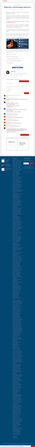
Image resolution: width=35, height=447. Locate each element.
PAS (13, 350)
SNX (19, 390)
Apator (17, 198)
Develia (14, 242)
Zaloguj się (21, 81)
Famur (20, 259)
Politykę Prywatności (29, 166)
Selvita (18, 383)
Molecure (14, 327)
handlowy (16, 283)
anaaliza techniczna (15, 194)
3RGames (14, 185)
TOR (16, 408)
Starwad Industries (19, 398)
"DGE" (19, 167)
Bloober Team (15, 214)
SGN (20, 384)
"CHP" (14, 167)
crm (19, 235)
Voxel (16, 420)
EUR (13, 258)
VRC (18, 420)
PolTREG (14, 366)
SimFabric (14, 387)
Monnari (20, 327)
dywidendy (18, 249)
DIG (16, 242)
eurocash (16, 258)
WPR (20, 428)
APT (13, 201)
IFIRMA (14, 290)
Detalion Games (17, 241)
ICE (18, 289)
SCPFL (16, 380)
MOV (13, 330)
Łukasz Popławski (7, 162)
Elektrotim (20, 252)
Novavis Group (19, 337)
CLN (15, 228)
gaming (20, 266)
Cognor (14, 231)
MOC (19, 326)
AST (13, 204)
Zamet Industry (15, 431)
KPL (17, 306)
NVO (20, 339)
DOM (18, 245)
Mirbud (16, 323)
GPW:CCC (14, 275)
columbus (17, 231)
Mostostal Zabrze (19, 329)
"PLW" (20, 177)
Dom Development (15, 246)
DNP (16, 245)
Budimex (18, 219)
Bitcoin (17, 212)
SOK (13, 391)
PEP (18, 354)
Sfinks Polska (14, 384)
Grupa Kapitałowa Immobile (16, 279)
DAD (20, 236)
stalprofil (14, 398)
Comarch (20, 232)
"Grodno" (17, 168)
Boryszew (14, 218)
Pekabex (19, 353)
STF (13, 400)
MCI (13, 317)
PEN (13, 354)
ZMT (13, 434)
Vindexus (14, 418)
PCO (13, 353)
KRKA (20, 306)
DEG (13, 241)
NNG (17, 336)
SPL (18, 391)
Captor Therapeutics (15, 222)
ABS (13, 187)
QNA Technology (15, 370)
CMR (16, 229)
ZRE (15, 434)
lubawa (19, 310)
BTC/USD (14, 219)
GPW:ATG (14, 273)
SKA (17, 387)
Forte (18, 262)
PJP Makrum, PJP (15, 357)
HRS (15, 289)
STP (15, 400)
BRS (19, 218)
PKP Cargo (16, 360)
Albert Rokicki (14, 9)
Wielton (20, 421)
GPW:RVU (14, 276)
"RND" (14, 178)
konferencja (14, 306)
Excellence (16, 259)
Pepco (21, 354)
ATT (20, 204)
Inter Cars (17, 293)
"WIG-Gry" (14, 181)
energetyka (14, 255)
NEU (15, 333)
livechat (14, 310)
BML (20, 214)
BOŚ (17, 218)
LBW (17, 309)
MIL (13, 323)
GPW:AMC (19, 272)
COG (18, 229)
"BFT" (19, 165)
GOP (13, 272)
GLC (21, 269)
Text (19, 407)
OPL (18, 344)
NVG (18, 339)
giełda (16, 269)
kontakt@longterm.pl (10, 62)
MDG (18, 317)
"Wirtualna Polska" (19, 181)
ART (15, 201)
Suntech (18, 401)
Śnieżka (14, 390)
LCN (20, 309)
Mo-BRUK (17, 326)
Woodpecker (14, 428)
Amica (16, 192)
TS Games (14, 411)
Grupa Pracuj (14, 282)
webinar (17, 421)
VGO (17, 415)
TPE (16, 410)
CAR (20, 222)
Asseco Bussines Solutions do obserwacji (7, 161)
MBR (19, 316)
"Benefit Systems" (15, 165)
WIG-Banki (14, 425)
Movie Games (17, 330)
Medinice (20, 319)
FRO (16, 263)
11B (19, 182)
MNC (13, 326)
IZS (13, 299)
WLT (17, 427)
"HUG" (20, 168)
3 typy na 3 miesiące (18, 184)
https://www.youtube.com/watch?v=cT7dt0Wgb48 (14, 111)
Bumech (14, 221)
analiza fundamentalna (16, 195)
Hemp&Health (15, 286)
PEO (15, 354)
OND (13, 343)
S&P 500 (20, 374)
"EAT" (13, 168)
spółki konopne (15, 393)
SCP (13, 380)
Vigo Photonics (15, 417)
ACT (15, 187)
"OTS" (17, 175)
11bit (13, 184)
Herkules (19, 286)
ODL (16, 340)
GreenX (18, 276)
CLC (13, 228)
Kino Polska (19, 303)
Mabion (19, 312)
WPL (18, 428)
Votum (20, 418)
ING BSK (14, 293)
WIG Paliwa (19, 424)
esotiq (17, 256)
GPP (16, 272)
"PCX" (17, 177)
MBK (16, 316)
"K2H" (14, 171)
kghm (13, 303)
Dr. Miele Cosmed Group (16, 248)
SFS (18, 384)
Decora (19, 239)
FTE (18, 263)
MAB (15, 312)
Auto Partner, (15, 205)
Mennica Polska (15, 320)
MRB (20, 330)
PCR (15, 353)
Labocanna (14, 309)
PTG (16, 367)
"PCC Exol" (14, 177)
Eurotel (20, 258)
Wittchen (14, 427)
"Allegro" (20, 160)
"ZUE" (16, 182)
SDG (21, 380)
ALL (15, 191)
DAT (16, 238)
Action (18, 187)
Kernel (18, 302)
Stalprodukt (14, 397)
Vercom (14, 415)
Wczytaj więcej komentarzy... (24, 134)
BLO (19, 212)
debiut (16, 239)
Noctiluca (14, 337)
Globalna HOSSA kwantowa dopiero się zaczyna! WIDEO (8, 165)
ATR (15, 204)
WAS (20, 420)
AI (18, 188)
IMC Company (15, 292)
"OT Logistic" (17, 174)
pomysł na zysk (18, 366)
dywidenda (14, 249)
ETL (19, 256)
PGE (13, 356)
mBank (14, 316)
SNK (16, 390)
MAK (13, 313)
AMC (13, 192)
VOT (17, 418)
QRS (19, 370)
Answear (14, 198)
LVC (13, 312)
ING (18, 292)
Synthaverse (14, 404)
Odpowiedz (26, 93)
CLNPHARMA (19, 228)
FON (15, 262)
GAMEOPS (18, 265)
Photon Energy (20, 356)
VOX (13, 420)
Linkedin (21, 67)
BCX (18, 208)
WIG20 (18, 425)
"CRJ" (16, 167)
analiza (20, 194)
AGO (13, 188)
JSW (13, 302)
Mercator (19, 320)
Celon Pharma (15, 225)
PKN (19, 357)
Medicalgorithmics (15, 319)
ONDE (16, 343)
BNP (16, 215)
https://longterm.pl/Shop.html (11, 104)
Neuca (18, 333)
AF (20, 187)
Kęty (21, 302)
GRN (20, 276)
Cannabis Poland (18, 221)
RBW (20, 371)
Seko (16, 381)
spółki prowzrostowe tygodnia (17, 394)
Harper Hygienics (15, 285)
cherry (19, 225)
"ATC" (13, 164)
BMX (13, 215)
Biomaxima (14, 211)
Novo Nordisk (15, 339)
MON (17, 327)
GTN (20, 282)
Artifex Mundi (19, 201)
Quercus (14, 371)
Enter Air (14, 256)
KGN (16, 303)
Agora (16, 188)
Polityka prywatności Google (18, 86)
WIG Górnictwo (15, 424)
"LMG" (14, 174)
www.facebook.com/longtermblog (16, 60)
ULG (19, 411)
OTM (18, 347)
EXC (13, 259)
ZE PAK (19, 431)
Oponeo (16, 346)
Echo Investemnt (15, 252)
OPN (13, 346)
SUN (20, 400)
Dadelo (14, 238)
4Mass (17, 185)
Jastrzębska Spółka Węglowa (16, 300)
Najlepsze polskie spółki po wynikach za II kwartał (22, 143)
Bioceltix (19, 209)
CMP (13, 229)
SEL (18, 381)
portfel (14, 367)
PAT (18, 350)
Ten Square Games (15, 407)
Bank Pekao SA (15, 208)
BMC (18, 214)
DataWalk (19, 238)
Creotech (14, 235)
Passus (16, 350)
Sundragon (14, 401)
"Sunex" (17, 178)
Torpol (19, 408)
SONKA (16, 391)
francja (14, 263)
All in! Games (19, 191)
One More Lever (15, 344)
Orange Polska (15, 347)
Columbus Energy (15, 232)
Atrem (18, 204)
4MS (20, 185)
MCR (15, 317)
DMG (13, 245)
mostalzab (14, 329)
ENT (17, 255)
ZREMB (18, 434)
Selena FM (14, 383)
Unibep (14, 414)
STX (17, 400)
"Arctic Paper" (18, 161)
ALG (13, 191)
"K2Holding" (17, 171)
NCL (13, 333)
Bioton (14, 212)
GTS (13, 283)
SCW (18, 380)
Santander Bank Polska (16, 377)
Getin (13, 269)
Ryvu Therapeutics (15, 374)
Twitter (17, 67)
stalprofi (18, 397)
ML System (19, 323)
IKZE (18, 290)
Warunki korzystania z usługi (23, 86)
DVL (21, 248)
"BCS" (16, 164)
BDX (20, 208)
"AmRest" (14, 161)
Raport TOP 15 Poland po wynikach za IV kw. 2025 (8, 169)
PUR (18, 367)
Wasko (14, 421)
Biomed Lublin (19, 211)
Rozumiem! (33, 446)
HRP (13, 289)
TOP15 (14, 408)
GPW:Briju (18, 273)
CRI (17, 235)
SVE (21, 401)
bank (18, 205)
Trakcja (19, 410)
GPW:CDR (18, 275)
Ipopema (14, 296)
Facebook (13, 67)
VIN (18, 417)
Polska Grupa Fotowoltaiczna (17, 364)
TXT (17, 411)
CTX (13, 236)
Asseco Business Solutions (16, 202)
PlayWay (20, 360)
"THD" (20, 178)
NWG (13, 340)
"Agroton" (14, 160)
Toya (13, 410)
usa (19, 414)
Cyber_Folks (16, 236)
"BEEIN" (19, 164)
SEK (13, 381)
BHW (13, 209)
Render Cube (14, 373)
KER (15, 302)
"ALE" (17, 160)
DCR (13, 239)
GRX (18, 282)
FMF (13, 262)
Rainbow (18, 371)
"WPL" (14, 182)
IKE (16, 290)
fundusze (14, 265)
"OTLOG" (14, 175)
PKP (13, 360)
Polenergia (14, 363)
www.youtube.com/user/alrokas (14, 58)
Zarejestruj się (26, 81)
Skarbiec (20, 387)
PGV (15, 356)
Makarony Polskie (17, 313)
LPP (16, 310)
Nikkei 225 (14, 336)
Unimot (17, 414)
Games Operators (15, 266)
